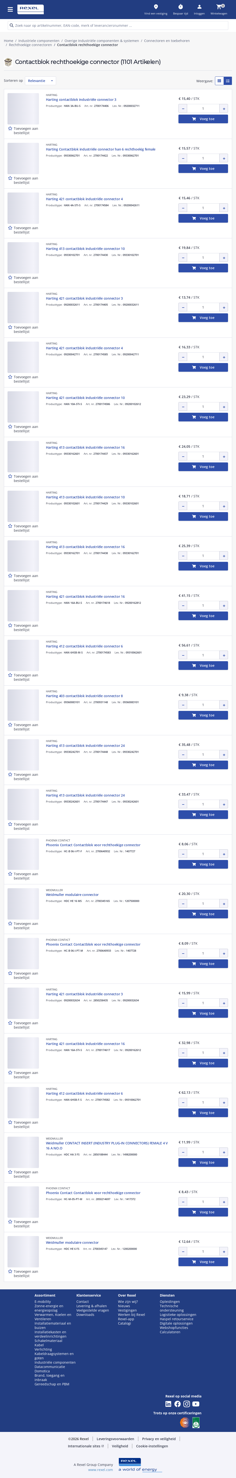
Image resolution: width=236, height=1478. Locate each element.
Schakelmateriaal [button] (48, 1341)
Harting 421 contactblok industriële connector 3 (84, 298)
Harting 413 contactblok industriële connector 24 (85, 745)
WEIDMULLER (54, 890)
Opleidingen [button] (170, 1301)
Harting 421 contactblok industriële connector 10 (85, 397)
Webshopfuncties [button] (174, 1328)
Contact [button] (82, 1301)
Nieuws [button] (124, 1306)
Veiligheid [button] (120, 1446)
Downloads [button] (85, 1315)
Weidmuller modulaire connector (72, 894)
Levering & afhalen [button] (91, 1306)
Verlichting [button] (43, 1349)
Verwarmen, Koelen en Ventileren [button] (53, 1317)
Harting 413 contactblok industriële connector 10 (85, 248)
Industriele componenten (38, 41)
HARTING (51, 95)
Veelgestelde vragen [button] (92, 1310)
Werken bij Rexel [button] (131, 1315)
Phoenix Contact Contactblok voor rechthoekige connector (93, 845)
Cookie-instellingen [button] (152, 1446)
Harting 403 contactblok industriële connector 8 (84, 696)
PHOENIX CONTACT (58, 840)
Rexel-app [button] (126, 1319)
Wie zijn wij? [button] (128, 1301)
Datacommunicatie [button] (50, 1367)
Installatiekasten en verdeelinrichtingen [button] (50, 1334)
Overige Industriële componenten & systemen (102, 41)
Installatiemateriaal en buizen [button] (53, 1325)
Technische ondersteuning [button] (172, 1308)
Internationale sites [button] (86, 1446)
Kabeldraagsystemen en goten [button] (54, 1356)
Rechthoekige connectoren (30, 45)
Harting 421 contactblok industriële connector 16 (85, 596)
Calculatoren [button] (170, 1332)
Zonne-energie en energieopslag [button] (49, 1308)
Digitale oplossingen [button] (176, 1323)
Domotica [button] (42, 1371)
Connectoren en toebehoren (167, 41)
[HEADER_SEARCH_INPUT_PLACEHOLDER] (118, 25)
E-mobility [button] (43, 1301)
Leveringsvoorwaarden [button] (115, 1439)
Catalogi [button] (124, 1323)
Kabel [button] (39, 1345)
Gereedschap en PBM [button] (52, 1384)
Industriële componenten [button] (55, 1362)
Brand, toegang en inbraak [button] (50, 1377)
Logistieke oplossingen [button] (178, 1315)
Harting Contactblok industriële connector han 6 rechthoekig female (101, 149)
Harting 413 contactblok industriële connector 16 (85, 447)
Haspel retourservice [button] (176, 1319)
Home (8, 41)
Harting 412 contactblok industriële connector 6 (84, 646)
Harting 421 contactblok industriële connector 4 (84, 199)
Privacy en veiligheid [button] (159, 1439)
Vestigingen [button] (127, 1310)
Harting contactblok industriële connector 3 (81, 99)
